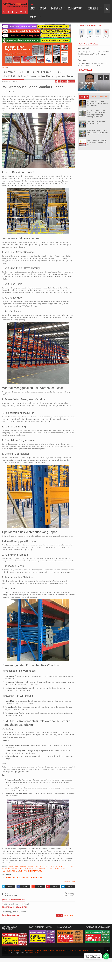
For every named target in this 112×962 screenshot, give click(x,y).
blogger (66, 919)
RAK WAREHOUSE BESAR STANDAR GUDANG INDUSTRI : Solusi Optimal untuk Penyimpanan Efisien (38, 76)
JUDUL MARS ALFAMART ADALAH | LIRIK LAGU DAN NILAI (97, 142)
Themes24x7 (33, 957)
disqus (72, 919)
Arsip (94, 97)
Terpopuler (84, 97)
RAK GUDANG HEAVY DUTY (30, 871)
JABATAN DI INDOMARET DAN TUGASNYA (96, 122)
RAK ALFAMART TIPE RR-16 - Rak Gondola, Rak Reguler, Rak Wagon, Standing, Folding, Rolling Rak (97, 114)
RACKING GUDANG (47, 871)
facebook (59, 919)
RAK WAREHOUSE (17, 873)
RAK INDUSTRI (30, 873)
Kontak (42, 9)
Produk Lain (93, 9)
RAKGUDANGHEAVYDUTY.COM (16, 882)
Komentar (103, 97)
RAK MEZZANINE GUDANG (56, 873)
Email (71, 85)
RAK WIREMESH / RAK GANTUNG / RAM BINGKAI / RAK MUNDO (97, 103)
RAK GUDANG (14, 871)
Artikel (34, 18)
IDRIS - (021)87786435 (88, 83)
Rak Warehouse (69, 886)
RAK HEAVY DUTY (61, 871)
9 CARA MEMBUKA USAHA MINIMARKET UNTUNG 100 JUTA (97, 133)
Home (32, 9)
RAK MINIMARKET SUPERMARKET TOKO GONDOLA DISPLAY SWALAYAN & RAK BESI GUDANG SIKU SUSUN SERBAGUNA (53, 955)
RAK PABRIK (41, 873)
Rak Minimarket (75, 9)
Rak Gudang (56, 9)
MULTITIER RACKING (9, 875)
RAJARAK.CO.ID (36, 882)
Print (64, 85)
